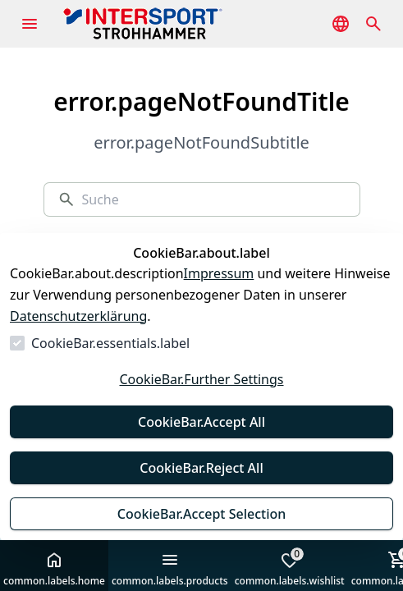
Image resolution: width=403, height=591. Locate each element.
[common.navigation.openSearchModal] (373, 23)
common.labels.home (54, 569)
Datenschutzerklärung (78, 316)
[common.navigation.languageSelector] (340, 23)
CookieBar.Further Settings (201, 379)
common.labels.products (170, 569)
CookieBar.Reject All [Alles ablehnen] (201, 468)
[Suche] (213, 199)
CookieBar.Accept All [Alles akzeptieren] (201, 422)
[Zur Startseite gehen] (167, 24)
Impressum (219, 273)
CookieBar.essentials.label (110, 343)
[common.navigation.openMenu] (29, 23)
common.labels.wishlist (290, 567)
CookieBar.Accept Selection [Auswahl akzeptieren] (201, 514)
